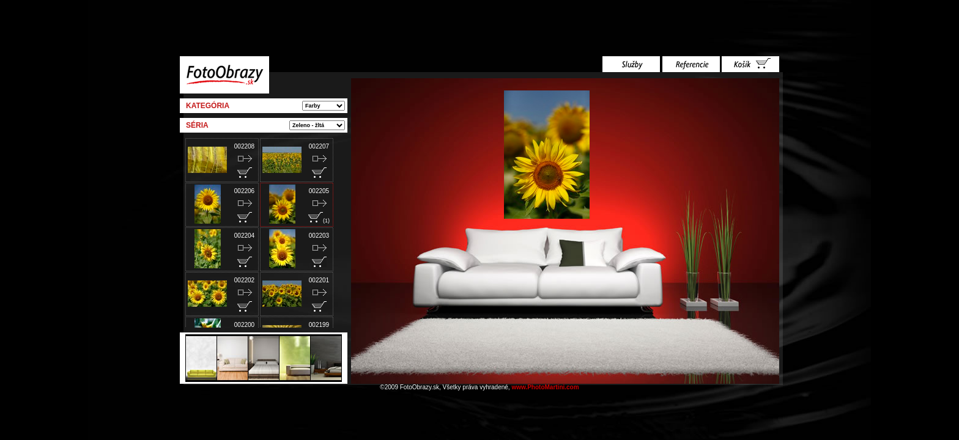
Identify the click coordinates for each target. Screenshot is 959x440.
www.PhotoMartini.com (545, 387)
